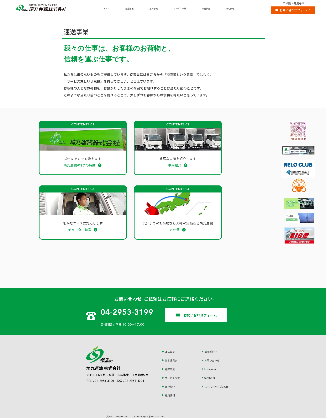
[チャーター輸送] (82, 230)
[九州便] (177, 230)
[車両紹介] (177, 165)
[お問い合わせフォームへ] (293, 10)
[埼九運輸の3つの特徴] (82, 165)
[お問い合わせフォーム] (196, 315)
